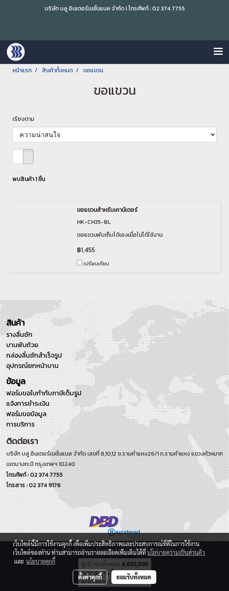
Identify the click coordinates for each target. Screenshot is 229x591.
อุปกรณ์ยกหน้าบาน (32, 365)
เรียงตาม (25, 119)
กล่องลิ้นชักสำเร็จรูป (34, 355)
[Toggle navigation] (218, 52)
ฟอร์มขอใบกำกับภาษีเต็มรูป (43, 393)
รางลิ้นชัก (19, 334)
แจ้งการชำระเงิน (27, 403)
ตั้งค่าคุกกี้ (90, 577)
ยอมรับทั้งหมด (133, 577)
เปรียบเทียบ (96, 263)
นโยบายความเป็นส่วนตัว (176, 552)
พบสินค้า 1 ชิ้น (28, 179)
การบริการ (20, 424)
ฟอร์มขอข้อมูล (26, 414)
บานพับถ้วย (22, 345)
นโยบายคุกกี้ (40, 561)
